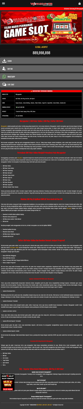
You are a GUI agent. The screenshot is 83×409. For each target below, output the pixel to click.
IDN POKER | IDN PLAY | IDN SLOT (44, 405)
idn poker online (14, 247)
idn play (69, 208)
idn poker (20, 158)
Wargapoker (4, 126)
